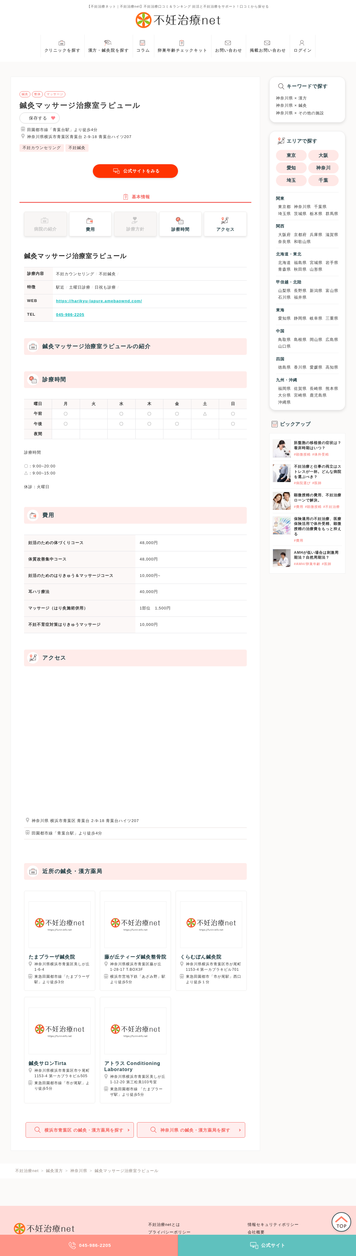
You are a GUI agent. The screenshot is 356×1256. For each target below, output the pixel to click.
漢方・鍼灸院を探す (108, 45)
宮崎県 (300, 395)
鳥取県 (284, 339)
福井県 (300, 297)
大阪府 (284, 234)
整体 (37, 94)
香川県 (300, 367)
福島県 (300, 262)
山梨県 (284, 290)
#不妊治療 (331, 506)
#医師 (317, 483)
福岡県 (284, 388)
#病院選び (302, 483)
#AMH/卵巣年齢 (307, 564)
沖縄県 (284, 402)
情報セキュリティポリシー (273, 1225)
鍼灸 (25, 94)
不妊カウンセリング (42, 147)
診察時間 (180, 226)
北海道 (284, 262)
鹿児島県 (318, 395)
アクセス (225, 226)
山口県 (284, 346)
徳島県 (284, 367)
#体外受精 (320, 454)
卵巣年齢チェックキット (183, 45)
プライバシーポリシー (169, 1232)
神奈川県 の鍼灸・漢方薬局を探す (190, 1134)
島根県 (300, 339)
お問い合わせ (228, 45)
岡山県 (316, 339)
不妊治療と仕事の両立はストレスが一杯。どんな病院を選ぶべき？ (317, 471)
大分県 (284, 395)
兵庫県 (316, 234)
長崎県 (316, 388)
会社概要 (256, 1232)
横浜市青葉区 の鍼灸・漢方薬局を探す (79, 1134)
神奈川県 (302, 206)
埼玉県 (284, 213)
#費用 (298, 506)
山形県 (316, 269)
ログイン (303, 45)
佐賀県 (300, 388)
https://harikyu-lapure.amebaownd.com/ (99, 303)
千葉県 (320, 206)
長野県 (300, 290)
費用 (89, 226)
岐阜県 (316, 318)
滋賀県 (332, 234)
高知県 (332, 367)
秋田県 (300, 269)
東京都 (284, 206)
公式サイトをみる (135, 171)
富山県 (332, 290)
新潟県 (316, 290)
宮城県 (316, 262)
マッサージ (55, 94)
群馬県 (332, 213)
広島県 (332, 339)
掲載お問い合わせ (268, 45)
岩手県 (332, 262)
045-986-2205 (70, 317)
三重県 (332, 318)
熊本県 (332, 388)
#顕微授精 (302, 454)
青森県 (284, 269)
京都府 (300, 234)
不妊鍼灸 (77, 147)
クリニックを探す (62, 45)
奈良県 (284, 241)
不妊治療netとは (164, 1225)
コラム (143, 45)
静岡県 (300, 318)
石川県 (284, 297)
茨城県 (300, 213)
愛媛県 (316, 367)
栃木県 (316, 213)
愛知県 (284, 318)
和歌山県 (302, 241)
